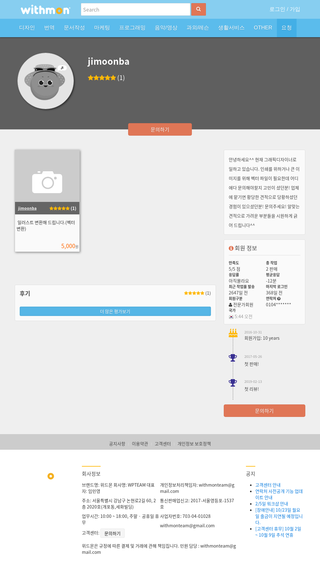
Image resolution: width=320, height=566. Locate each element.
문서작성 (74, 28)
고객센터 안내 (268, 485)
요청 (286, 28)
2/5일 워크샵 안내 (271, 503)
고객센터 (163, 443)
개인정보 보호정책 (194, 443)
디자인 (27, 28)
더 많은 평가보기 (115, 311)
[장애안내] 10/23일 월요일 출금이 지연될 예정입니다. (279, 516)
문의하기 (160, 129)
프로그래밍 (132, 28)
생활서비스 (231, 28)
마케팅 (102, 28)
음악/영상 (166, 28)
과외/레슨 (198, 28)
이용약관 (140, 443)
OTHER (263, 28)
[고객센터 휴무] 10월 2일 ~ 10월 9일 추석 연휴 (278, 531)
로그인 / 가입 (284, 9)
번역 (49, 28)
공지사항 (117, 443)
